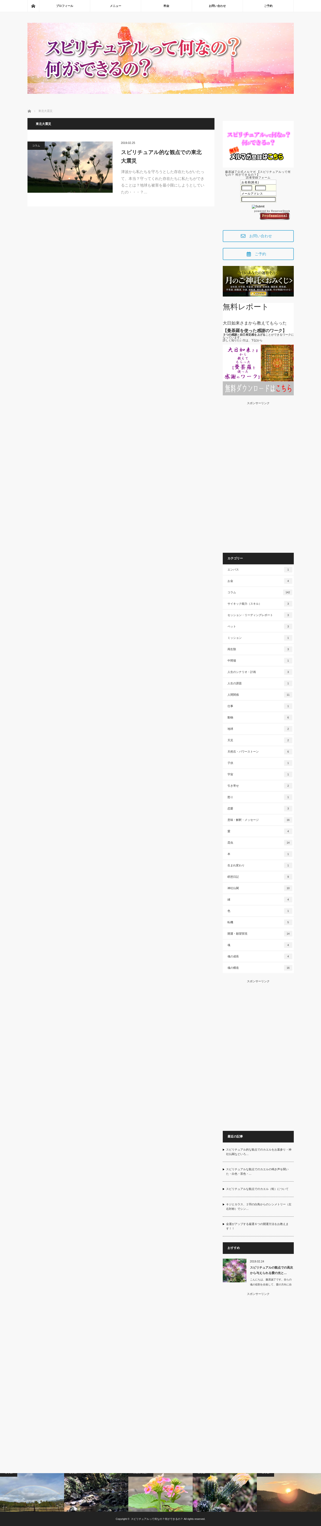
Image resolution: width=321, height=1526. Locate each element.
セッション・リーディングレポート (259, 615)
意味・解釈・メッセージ (259, 820)
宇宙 (259, 774)
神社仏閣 (259, 888)
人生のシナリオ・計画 (259, 672)
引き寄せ (259, 786)
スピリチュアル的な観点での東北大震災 (161, 156)
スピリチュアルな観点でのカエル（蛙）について (257, 1189)
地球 (259, 729)
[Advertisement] (258, 476)
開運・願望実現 (259, 934)
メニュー (115, 6)
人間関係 (259, 695)
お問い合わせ (217, 6)
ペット (259, 626)
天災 (259, 740)
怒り (259, 797)
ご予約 (268, 6)
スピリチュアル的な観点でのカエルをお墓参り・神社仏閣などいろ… (258, 1152)
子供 (259, 763)
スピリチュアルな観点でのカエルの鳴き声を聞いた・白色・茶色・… (257, 1171)
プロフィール (64, 6)
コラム (36, 145)
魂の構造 (259, 968)
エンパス (259, 569)
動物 (259, 717)
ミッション (259, 638)
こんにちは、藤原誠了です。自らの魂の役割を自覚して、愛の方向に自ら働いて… (271, 1284)
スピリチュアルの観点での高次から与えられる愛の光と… (271, 1270)
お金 (259, 581)
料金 (166, 6)
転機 (259, 922)
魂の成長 (259, 956)
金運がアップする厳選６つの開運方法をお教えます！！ (257, 1226)
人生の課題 (259, 683)
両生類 (259, 649)
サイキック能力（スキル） (259, 604)
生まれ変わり (259, 865)
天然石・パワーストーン (259, 751)
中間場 (259, 660)
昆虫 (259, 842)
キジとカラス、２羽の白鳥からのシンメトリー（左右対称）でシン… (258, 1207)
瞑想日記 (259, 877)
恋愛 (259, 808)
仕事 (259, 706)
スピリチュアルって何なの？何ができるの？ (157, 1518)
